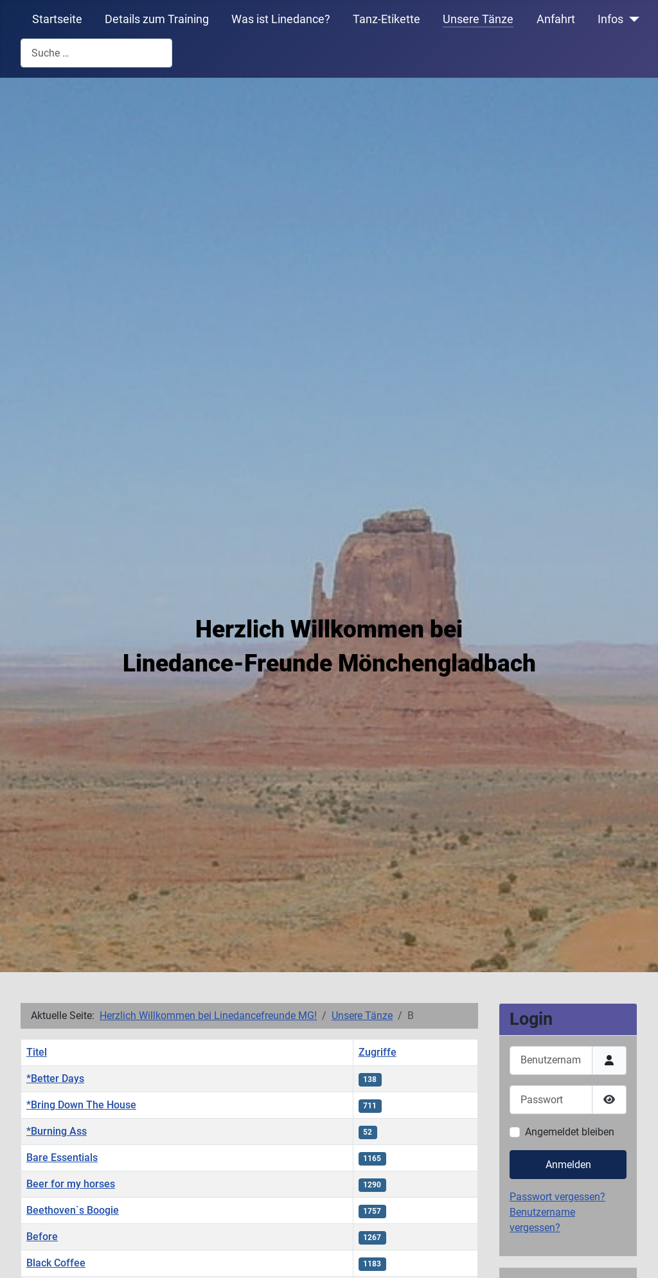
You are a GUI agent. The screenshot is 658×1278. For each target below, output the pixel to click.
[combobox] (96, 53)
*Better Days (55, 1078)
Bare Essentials (62, 1157)
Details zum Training (157, 19)
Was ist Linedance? (280, 19)
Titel (36, 1052)
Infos (610, 19)
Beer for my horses (70, 1184)
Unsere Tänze (478, 19)
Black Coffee (55, 1263)
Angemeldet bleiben (569, 1132)
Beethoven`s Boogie (72, 1210)
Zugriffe (377, 1052)
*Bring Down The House (81, 1105)
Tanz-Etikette (386, 19)
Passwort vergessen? (557, 1197)
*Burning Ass (56, 1131)
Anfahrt (556, 19)
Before (42, 1236)
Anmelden (568, 1164)
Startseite (57, 19)
